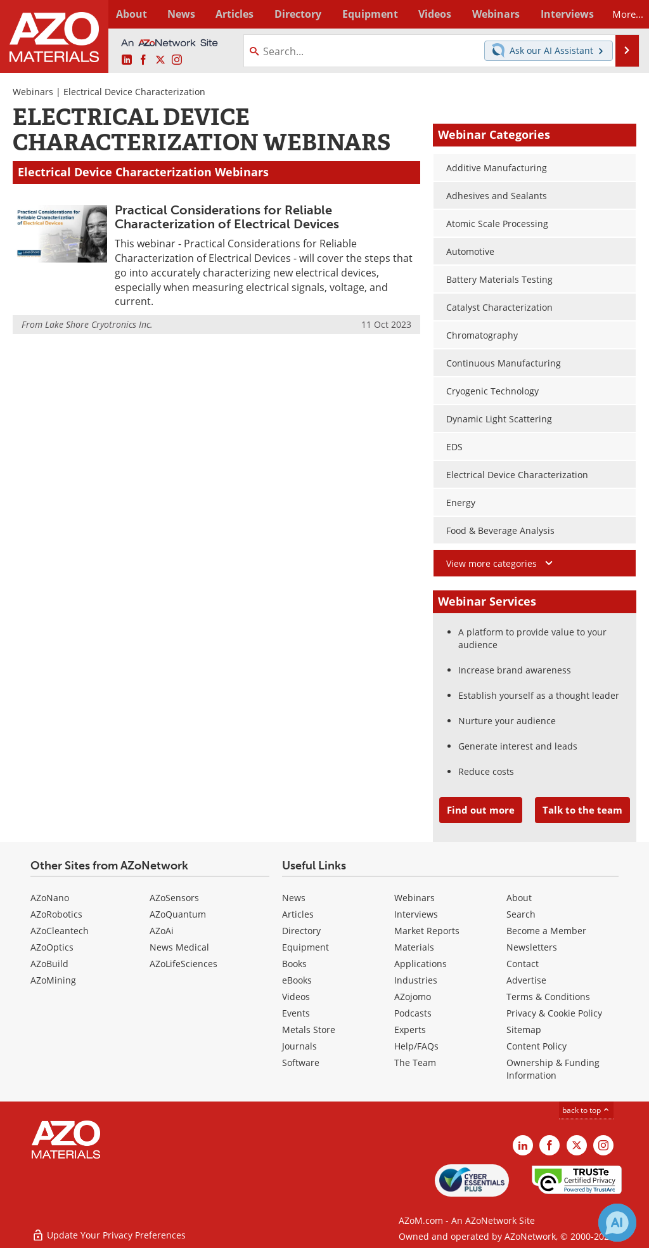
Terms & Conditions (548, 997)
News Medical (179, 947)
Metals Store (308, 1030)
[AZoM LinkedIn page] (127, 60)
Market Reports (426, 931)
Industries (415, 980)
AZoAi (162, 931)
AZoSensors (174, 898)
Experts (410, 1030)
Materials (414, 947)
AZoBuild (49, 964)
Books (294, 964)
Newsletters (531, 947)
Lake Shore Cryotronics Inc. (99, 324)
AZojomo (412, 997)
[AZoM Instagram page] (177, 60)
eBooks (297, 980)
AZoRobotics (56, 914)
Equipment (305, 947)
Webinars (33, 92)
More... (621, 14)
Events (296, 1013)
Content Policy (536, 1046)
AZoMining (53, 980)
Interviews (416, 914)
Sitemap (523, 1030)
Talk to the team (582, 809)
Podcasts (413, 1013)
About (519, 898)
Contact (522, 964)
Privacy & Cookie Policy (554, 1013)
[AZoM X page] (160, 60)
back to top (586, 1110)
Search (521, 914)
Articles (298, 914)
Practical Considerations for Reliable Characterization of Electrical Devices (227, 216)
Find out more (481, 809)
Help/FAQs (416, 1046)
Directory (292, 14)
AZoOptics (52, 947)
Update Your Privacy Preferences (109, 1232)
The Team (415, 1062)
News (293, 898)
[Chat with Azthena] (617, 1223)
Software (300, 1062)
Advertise (526, 980)
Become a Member (546, 931)
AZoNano (49, 898)
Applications (420, 964)
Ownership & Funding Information (553, 1068)
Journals (299, 1046)
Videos (296, 997)
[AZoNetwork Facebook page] (143, 60)
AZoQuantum (178, 914)
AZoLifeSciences (183, 964)
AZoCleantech (59, 931)
